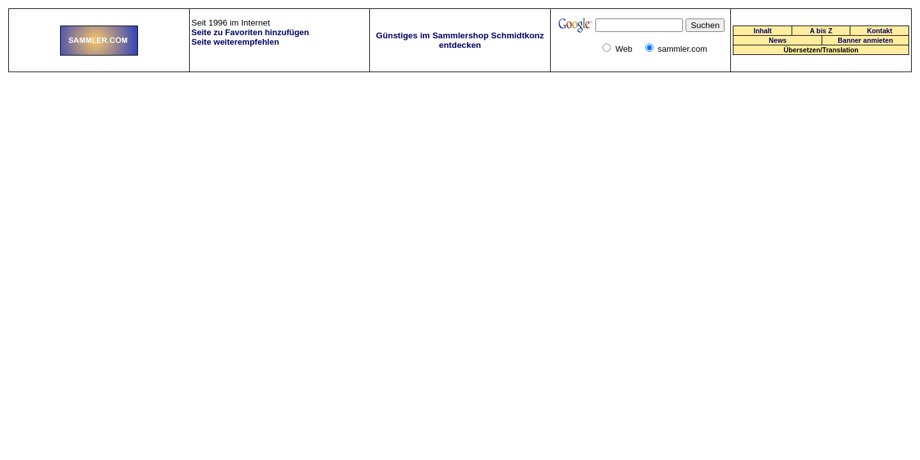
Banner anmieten (865, 40)
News (777, 40)
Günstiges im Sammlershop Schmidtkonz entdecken (460, 40)
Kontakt (880, 30)
